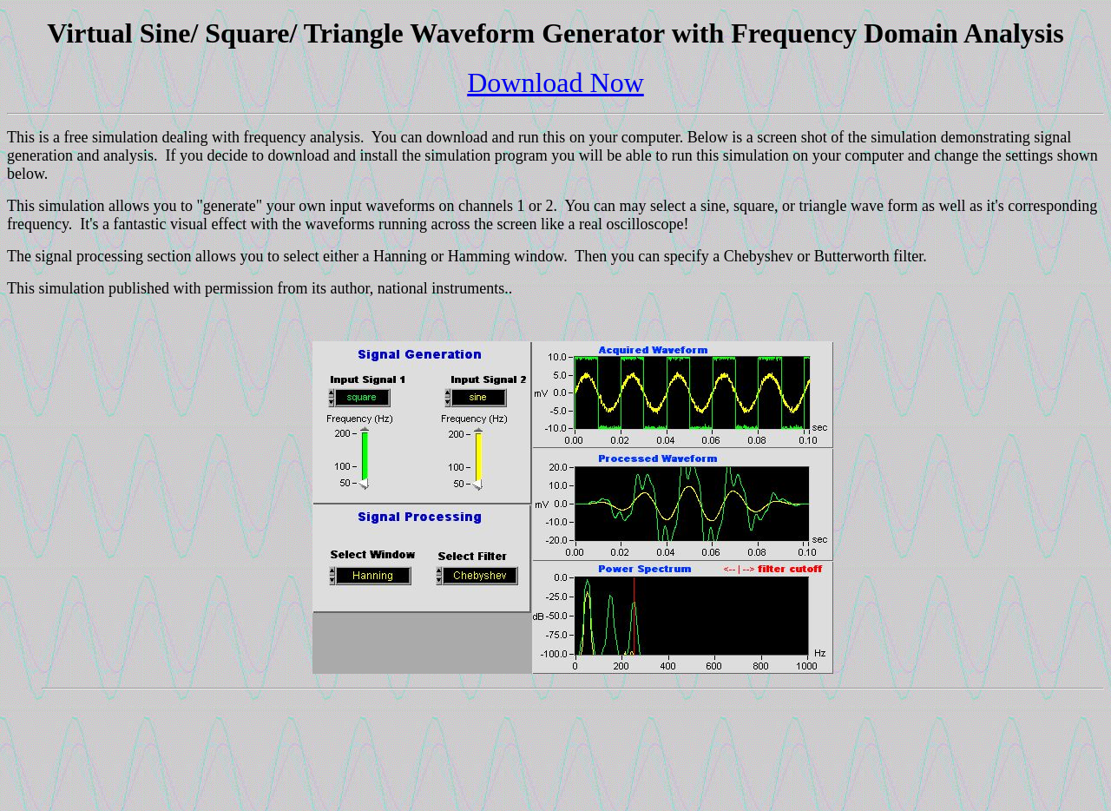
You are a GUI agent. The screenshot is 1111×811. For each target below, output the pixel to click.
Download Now (555, 82)
